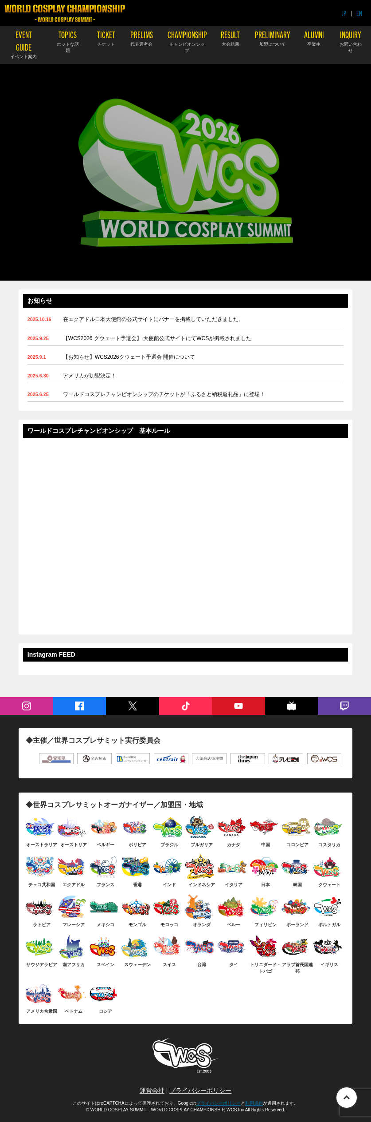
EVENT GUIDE (23, 44)
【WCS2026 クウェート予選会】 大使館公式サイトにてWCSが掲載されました (157, 338)
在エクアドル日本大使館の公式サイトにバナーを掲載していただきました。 (153, 319)
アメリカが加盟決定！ (89, 376)
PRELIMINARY (272, 38)
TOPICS (67, 41)
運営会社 (152, 1090)
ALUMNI (314, 38)
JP (344, 13)
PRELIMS (141, 38)
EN (359, 13)
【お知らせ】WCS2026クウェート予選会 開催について (129, 357)
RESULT (230, 38)
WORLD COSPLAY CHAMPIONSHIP (64, 13)
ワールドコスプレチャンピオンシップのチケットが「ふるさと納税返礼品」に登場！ (164, 394)
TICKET (106, 38)
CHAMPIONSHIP (187, 41)
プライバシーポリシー (200, 1090)
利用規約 (254, 1103)
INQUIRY (350, 41)
